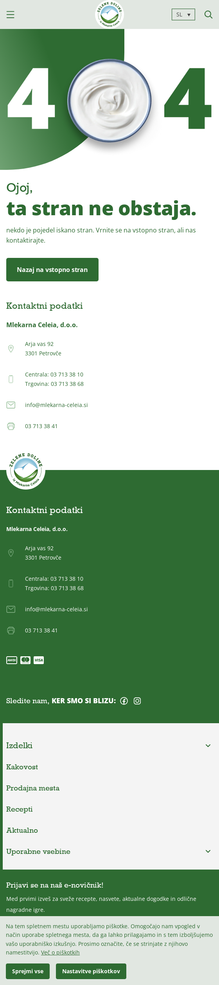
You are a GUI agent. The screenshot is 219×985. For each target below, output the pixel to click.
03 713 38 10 (66, 374)
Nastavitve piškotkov (91, 971)
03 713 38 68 (67, 383)
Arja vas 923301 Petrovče (43, 348)
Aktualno (22, 830)
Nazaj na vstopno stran (52, 269)
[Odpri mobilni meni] (10, 15)
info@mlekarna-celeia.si (56, 405)
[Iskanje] (209, 15)
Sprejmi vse (27, 971)
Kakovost (22, 766)
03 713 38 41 (41, 426)
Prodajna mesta (32, 787)
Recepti (19, 809)
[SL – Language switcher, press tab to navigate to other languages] (183, 14)
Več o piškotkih (60, 952)
